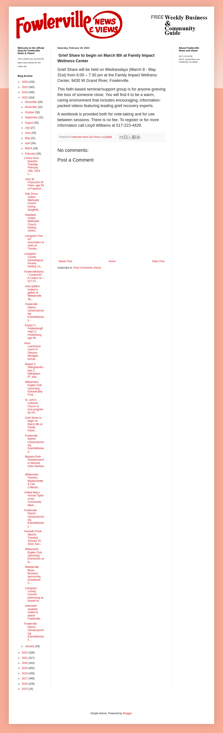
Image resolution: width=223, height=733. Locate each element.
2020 (25, 663)
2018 (25, 673)
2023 (25, 97)
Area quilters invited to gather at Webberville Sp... (32, 293)
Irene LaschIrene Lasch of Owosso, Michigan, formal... (32, 351)
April (28, 143)
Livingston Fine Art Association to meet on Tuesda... (34, 242)
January (30, 646)
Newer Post (65, 261)
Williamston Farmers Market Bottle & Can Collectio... (33, 481)
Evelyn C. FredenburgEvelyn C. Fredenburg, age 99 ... (33, 332)
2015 (25, 688)
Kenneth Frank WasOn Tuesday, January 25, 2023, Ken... (33, 538)
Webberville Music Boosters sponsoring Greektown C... (32, 574)
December (31, 102)
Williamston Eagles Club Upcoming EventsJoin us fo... (34, 555)
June (28, 132)
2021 (25, 658)
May (28, 138)
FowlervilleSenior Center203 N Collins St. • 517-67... (34, 276)
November (31, 107)
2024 (25, 92)
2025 (25, 87)
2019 (25, 668)
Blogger (127, 713)
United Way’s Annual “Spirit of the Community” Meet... (33, 499)
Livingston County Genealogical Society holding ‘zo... (33, 260)
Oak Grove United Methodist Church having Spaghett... (32, 201)
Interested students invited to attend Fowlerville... (33, 612)
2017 (25, 678)
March (29, 148)
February (30, 153)
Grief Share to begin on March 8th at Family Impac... (33, 424)
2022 (25, 652)
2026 (25, 81)
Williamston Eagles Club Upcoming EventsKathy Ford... (33, 388)
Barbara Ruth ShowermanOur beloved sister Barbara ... (34, 463)
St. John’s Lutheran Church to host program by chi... (33, 406)
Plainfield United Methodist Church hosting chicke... (31, 222)
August (29, 122)
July (27, 127)
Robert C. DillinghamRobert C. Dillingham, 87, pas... (33, 371)
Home (112, 261)
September (32, 117)
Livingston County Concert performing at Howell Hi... (33, 595)
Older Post (158, 261)
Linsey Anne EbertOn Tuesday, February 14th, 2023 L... (32, 165)
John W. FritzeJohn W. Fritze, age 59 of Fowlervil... (34, 184)
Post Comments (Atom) (87, 267)
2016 (25, 683)
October (30, 112)
